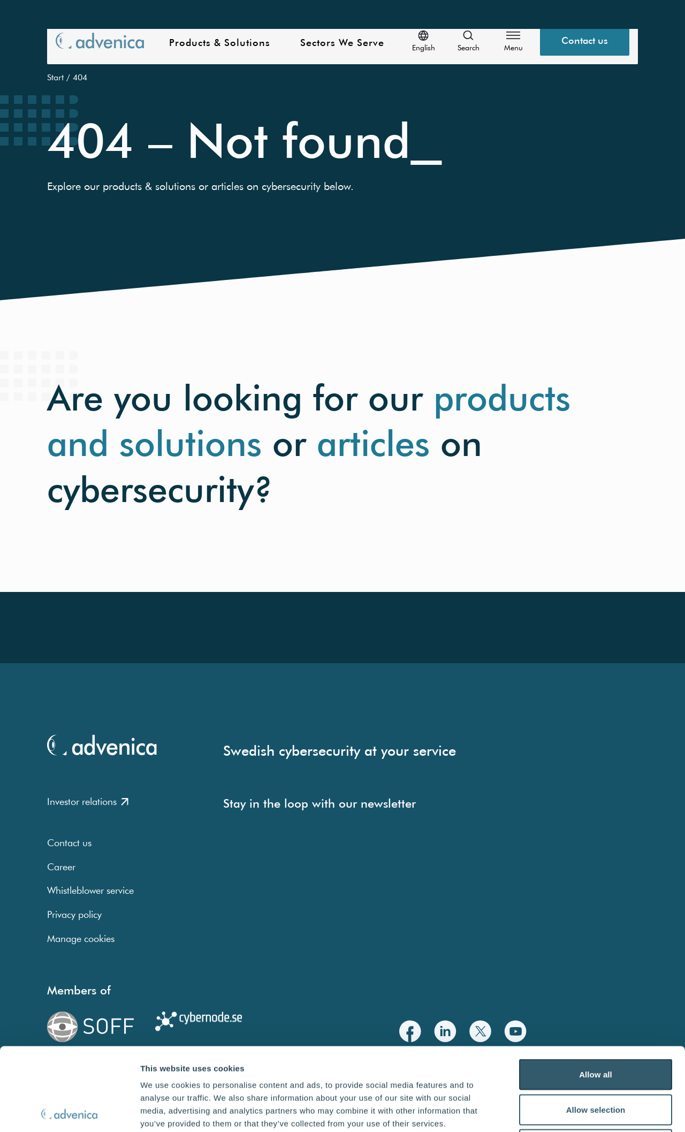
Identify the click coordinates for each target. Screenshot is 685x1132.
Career (61, 867)
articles (373, 443)
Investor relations (87, 801)
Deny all (595, 1061)
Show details (562, 1110)
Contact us (69, 843)
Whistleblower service (90, 890)
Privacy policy (74, 914)
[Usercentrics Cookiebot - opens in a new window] (69, 1111)
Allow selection (596, 1026)
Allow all (595, 991)
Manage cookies (81, 938)
